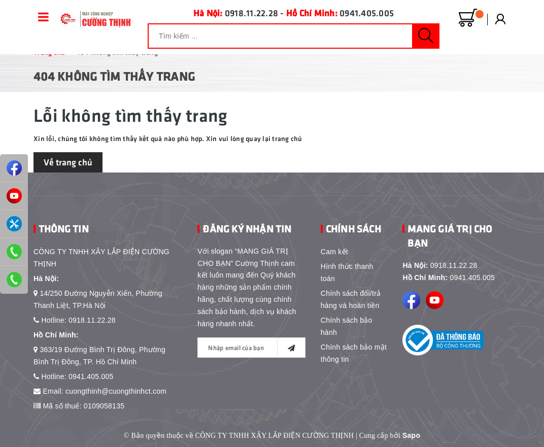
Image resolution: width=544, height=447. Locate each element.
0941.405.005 (366, 12)
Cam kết (334, 252)
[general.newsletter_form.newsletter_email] (251, 347)
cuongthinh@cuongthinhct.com (115, 391)
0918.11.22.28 (251, 12)
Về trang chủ (68, 161)
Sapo (411, 435)
